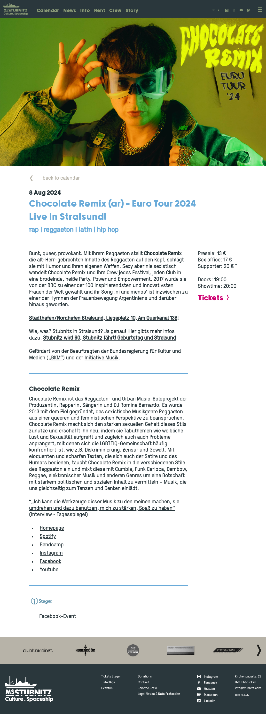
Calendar (48, 10)
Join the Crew (147, 688)
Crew (115, 10)
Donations (145, 676)
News (69, 10)
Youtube (49, 570)
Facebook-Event (57, 616)
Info (85, 10)
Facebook (50, 562)
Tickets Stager (111, 676)
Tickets (210, 298)
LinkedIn (209, 701)
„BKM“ (55, 358)
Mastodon (211, 695)
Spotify (48, 536)
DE (213, 10)
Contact (143, 682)
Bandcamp (52, 545)
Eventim (107, 688)
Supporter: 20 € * (217, 266)
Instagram (51, 553)
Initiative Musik (101, 358)
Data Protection (169, 694)
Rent (99, 10)
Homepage (52, 528)
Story (131, 10)
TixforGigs (108, 682)
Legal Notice (146, 694)
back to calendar (54, 178)
